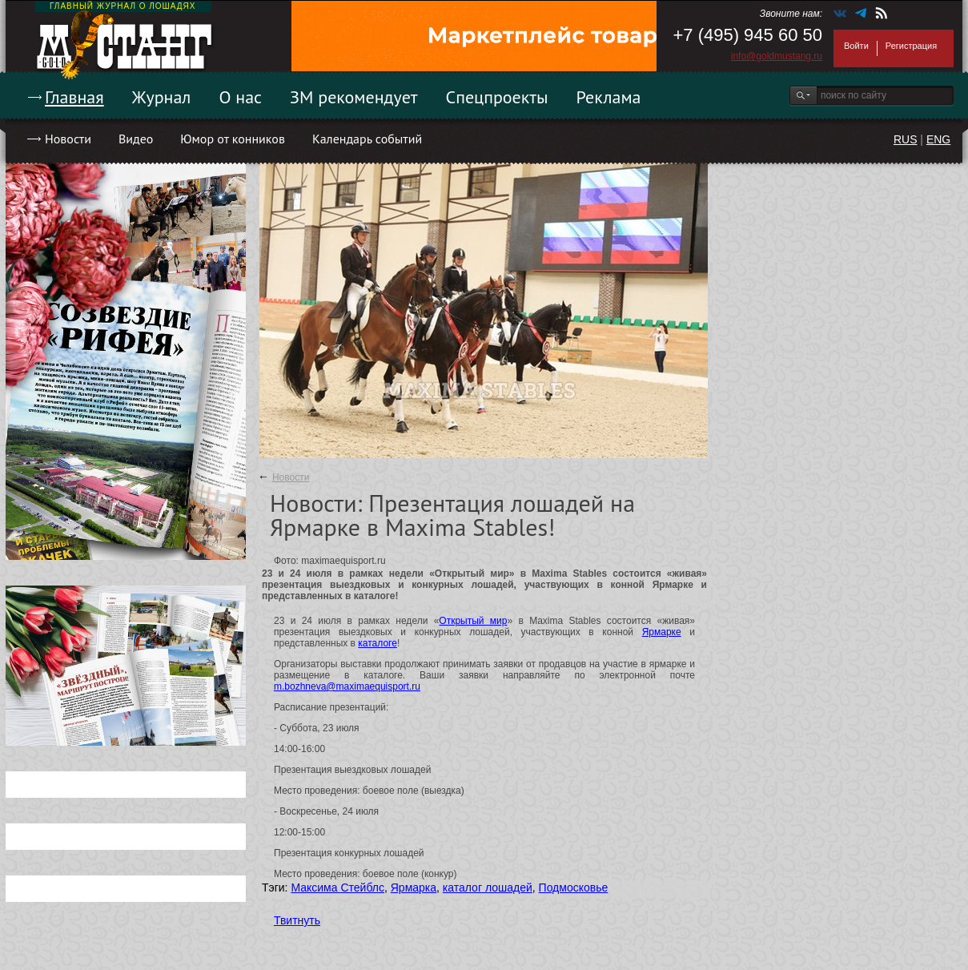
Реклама (608, 97)
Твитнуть (297, 920)
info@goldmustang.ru (776, 56)
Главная (74, 97)
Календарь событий (367, 139)
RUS (906, 139)
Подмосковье (574, 887)
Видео (135, 139)
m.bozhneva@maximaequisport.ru (347, 686)
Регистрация (911, 45)
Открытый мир (473, 620)
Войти (856, 45)
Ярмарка (413, 887)
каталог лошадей (487, 887)
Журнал (161, 97)
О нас (240, 97)
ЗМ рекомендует (354, 97)
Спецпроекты (497, 97)
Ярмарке (661, 632)
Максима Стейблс (337, 887)
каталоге (377, 643)
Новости (68, 139)
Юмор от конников (232, 139)
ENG (938, 139)
